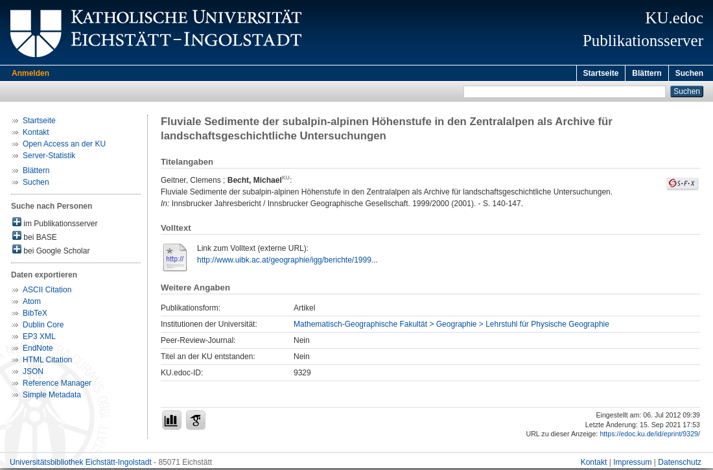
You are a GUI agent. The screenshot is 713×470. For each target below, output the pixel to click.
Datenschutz (679, 464)
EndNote (38, 350)
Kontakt (36, 134)
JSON (33, 373)
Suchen (689, 73)
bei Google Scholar (50, 251)
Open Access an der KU (64, 145)
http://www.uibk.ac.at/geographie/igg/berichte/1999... (287, 261)
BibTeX (35, 315)
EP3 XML (39, 338)
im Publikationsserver (54, 224)
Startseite (601, 73)
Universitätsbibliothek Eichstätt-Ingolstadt (81, 464)
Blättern (646, 73)
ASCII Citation (47, 291)
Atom (32, 303)
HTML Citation (47, 361)
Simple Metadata (52, 396)
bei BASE (34, 238)
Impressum (632, 464)
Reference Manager (57, 385)
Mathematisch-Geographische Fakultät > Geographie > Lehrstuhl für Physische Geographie (451, 326)
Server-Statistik (49, 157)
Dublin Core (43, 326)
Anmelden (30, 73)
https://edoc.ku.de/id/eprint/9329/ (650, 436)
